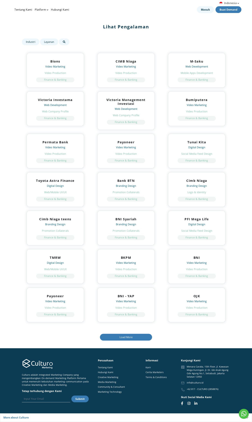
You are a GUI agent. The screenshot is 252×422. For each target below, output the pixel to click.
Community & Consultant (111, 386)
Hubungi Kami (60, 9)
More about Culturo (16, 417)
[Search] (46, 399)
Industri (30, 42)
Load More (126, 337)
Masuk (205, 9)
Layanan (49, 42)
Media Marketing (107, 382)
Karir (148, 367)
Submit (80, 399)
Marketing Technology (110, 391)
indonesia (229, 3)
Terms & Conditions (156, 377)
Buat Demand (228, 9)
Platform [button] (41, 9)
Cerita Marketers (155, 372)
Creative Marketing (108, 377)
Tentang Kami (23, 9)
